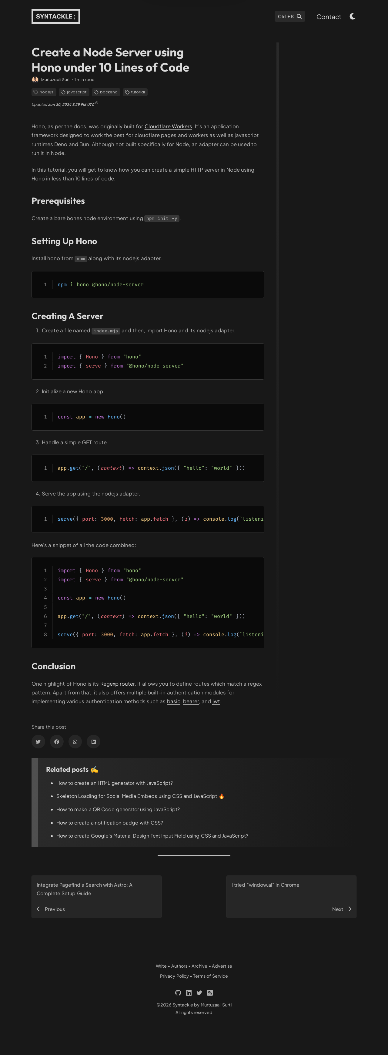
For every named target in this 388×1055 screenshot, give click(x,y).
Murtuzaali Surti (56, 79)
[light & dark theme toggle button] (352, 16)
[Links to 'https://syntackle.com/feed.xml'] (210, 992)
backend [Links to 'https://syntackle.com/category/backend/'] (106, 92)
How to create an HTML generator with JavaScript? (114, 783)
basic (173, 701)
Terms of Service (210, 976)
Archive (199, 966)
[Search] (290, 16)
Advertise (222, 966)
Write (161, 966)
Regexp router (117, 683)
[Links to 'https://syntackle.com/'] (56, 16)
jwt (216, 701)
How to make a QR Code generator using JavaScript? (118, 809)
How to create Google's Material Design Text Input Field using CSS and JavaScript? (152, 835)
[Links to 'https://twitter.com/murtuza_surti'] (199, 992)
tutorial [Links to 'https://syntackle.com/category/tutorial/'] (135, 92)
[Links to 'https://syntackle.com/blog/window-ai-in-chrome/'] (291, 896)
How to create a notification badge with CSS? (109, 822)
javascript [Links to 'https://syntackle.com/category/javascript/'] (73, 92)
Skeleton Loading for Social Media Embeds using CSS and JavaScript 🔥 (140, 796)
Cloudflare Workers (168, 126)
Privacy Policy (174, 976)
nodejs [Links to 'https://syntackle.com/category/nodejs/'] (43, 92)
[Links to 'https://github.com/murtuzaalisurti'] (178, 992)
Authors (179, 966)
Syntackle (182, 1004)
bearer (191, 701)
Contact (328, 16)
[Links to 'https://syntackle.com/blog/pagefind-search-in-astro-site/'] (97, 896)
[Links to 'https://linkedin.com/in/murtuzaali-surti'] (189, 992)
